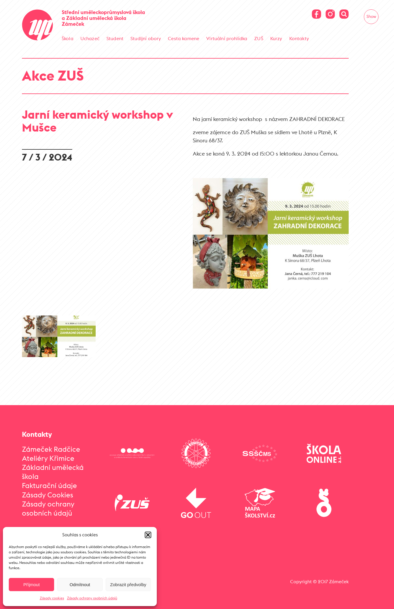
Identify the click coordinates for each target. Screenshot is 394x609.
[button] (148, 535)
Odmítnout (80, 584)
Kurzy (276, 38)
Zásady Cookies (47, 494)
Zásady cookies (52, 598)
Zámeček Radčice (51, 449)
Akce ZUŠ (53, 75)
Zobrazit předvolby (128, 584)
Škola (67, 38)
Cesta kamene (183, 38)
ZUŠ (258, 38)
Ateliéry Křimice (48, 458)
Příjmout (31, 584)
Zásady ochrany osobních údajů (92, 598)
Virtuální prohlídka (226, 38)
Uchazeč (89, 38)
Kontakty (299, 38)
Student (114, 38)
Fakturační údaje (49, 485)
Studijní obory (145, 38)
